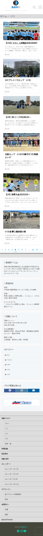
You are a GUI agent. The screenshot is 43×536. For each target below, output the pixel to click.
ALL (8, 355)
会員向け (4, 504)
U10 (8, 54)
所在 (6, 499)
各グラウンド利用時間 (13, 494)
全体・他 (8, 444)
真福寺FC (24, 527)
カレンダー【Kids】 (12, 484)
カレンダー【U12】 (12, 469)
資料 (6, 514)
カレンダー (5, 464)
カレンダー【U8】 (11, 479)
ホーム (3, 16)
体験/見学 (5, 459)
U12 (8, 374)
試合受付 (4, 454)
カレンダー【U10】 (12, 474)
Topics (9, 360)
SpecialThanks (7, 520)
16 (33, 250)
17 (37, 250)
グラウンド (5, 489)
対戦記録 (4, 449)
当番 (6, 509)
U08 (8, 365)
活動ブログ (5, 418)
